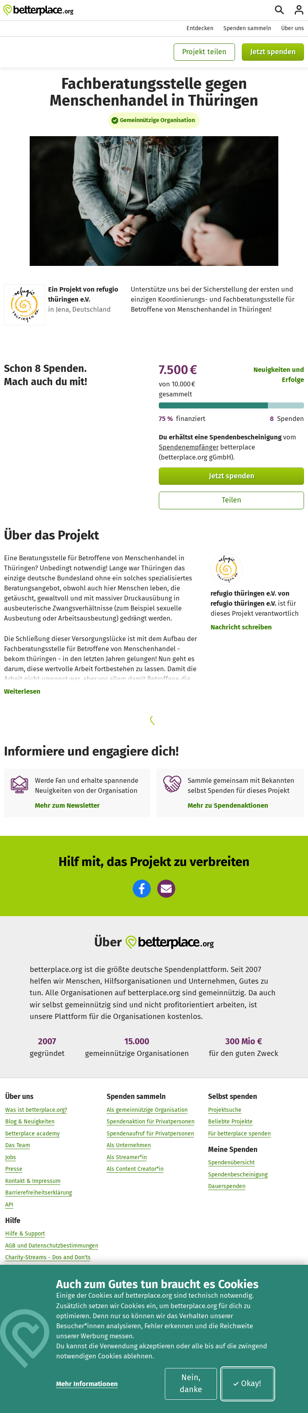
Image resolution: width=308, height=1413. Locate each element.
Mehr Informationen (87, 1384)
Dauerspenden (226, 1186)
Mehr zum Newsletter (67, 805)
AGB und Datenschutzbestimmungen (51, 1245)
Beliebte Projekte (230, 1121)
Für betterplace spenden (239, 1133)
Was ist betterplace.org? (36, 1109)
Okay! (247, 1383)
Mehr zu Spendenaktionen (228, 805)
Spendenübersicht (231, 1162)
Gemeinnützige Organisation (157, 120)
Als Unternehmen (129, 1145)
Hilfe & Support (25, 1233)
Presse (13, 1169)
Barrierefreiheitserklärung (38, 1192)
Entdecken (199, 28)
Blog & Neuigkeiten (30, 1121)
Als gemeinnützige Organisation (147, 1109)
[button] (142, 889)
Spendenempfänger (189, 447)
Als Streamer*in (127, 1157)
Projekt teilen (204, 51)
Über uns (292, 28)
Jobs (10, 1157)
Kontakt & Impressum (33, 1181)
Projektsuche (224, 1109)
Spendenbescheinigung (237, 1174)
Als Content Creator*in (135, 1169)
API (9, 1204)
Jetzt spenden (273, 51)
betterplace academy (32, 1133)
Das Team (17, 1145)
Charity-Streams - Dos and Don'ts (48, 1257)
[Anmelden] (299, 10)
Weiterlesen (22, 691)
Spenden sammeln (247, 28)
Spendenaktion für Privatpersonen (151, 1121)
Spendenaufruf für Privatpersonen (150, 1133)
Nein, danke (191, 1383)
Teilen (231, 500)
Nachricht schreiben (241, 627)
